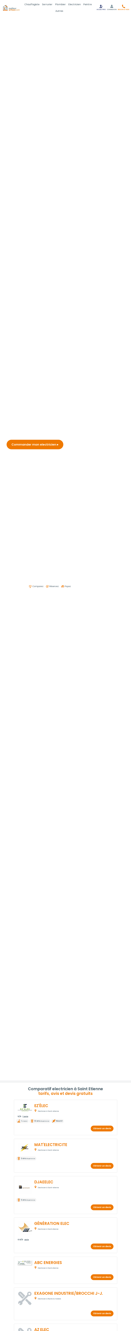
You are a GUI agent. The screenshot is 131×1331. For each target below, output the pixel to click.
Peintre (87, 4)
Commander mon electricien (35, 444)
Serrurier (47, 4)
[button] (123, 7)
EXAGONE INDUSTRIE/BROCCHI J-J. (68, 1293)
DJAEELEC (43, 1182)
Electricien (74, 4)
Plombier (60, 4)
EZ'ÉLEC (41, 1105)
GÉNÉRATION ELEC (51, 1223)
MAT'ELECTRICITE (50, 1144)
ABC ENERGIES (48, 1262)
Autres (59, 11)
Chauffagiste (32, 4)
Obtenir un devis (102, 1128)
